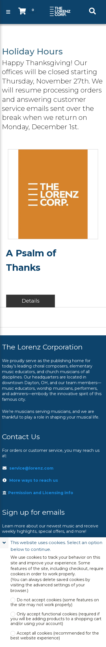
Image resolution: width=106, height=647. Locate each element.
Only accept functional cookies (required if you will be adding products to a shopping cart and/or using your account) (55, 619)
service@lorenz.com (31, 468)
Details (31, 301)
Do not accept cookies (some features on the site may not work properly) (54, 602)
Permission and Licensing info (37, 492)
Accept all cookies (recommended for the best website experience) (54, 636)
